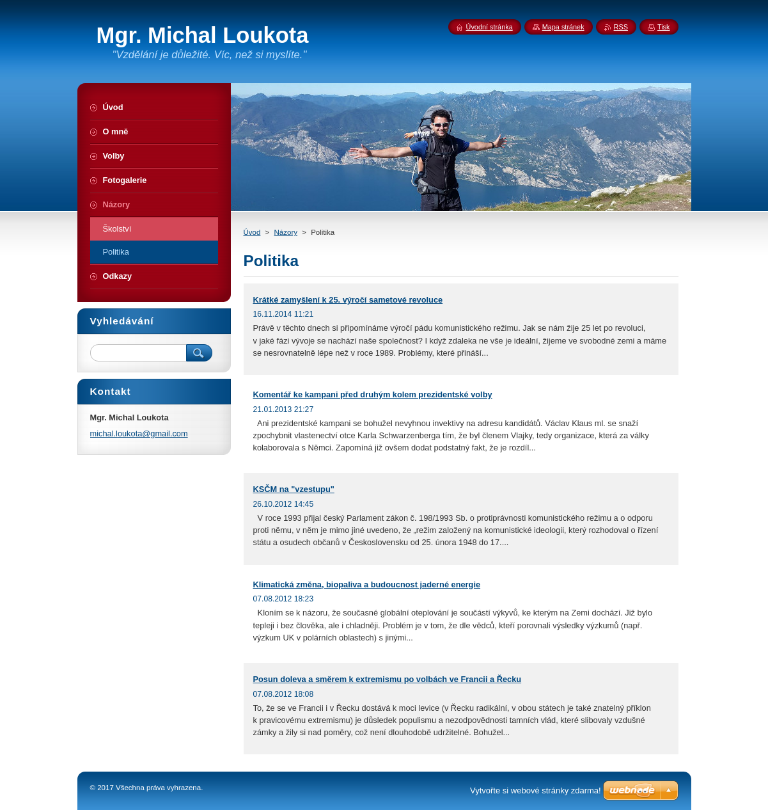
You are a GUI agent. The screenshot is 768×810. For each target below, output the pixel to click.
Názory (285, 232)
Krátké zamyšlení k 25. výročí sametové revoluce (348, 300)
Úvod (252, 232)
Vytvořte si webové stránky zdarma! (535, 790)
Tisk (663, 27)
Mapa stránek (563, 27)
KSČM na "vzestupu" (293, 489)
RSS (621, 27)
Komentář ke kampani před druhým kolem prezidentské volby (372, 394)
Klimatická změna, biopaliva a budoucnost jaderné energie (367, 584)
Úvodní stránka (489, 27)
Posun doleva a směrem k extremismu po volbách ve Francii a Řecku (387, 679)
